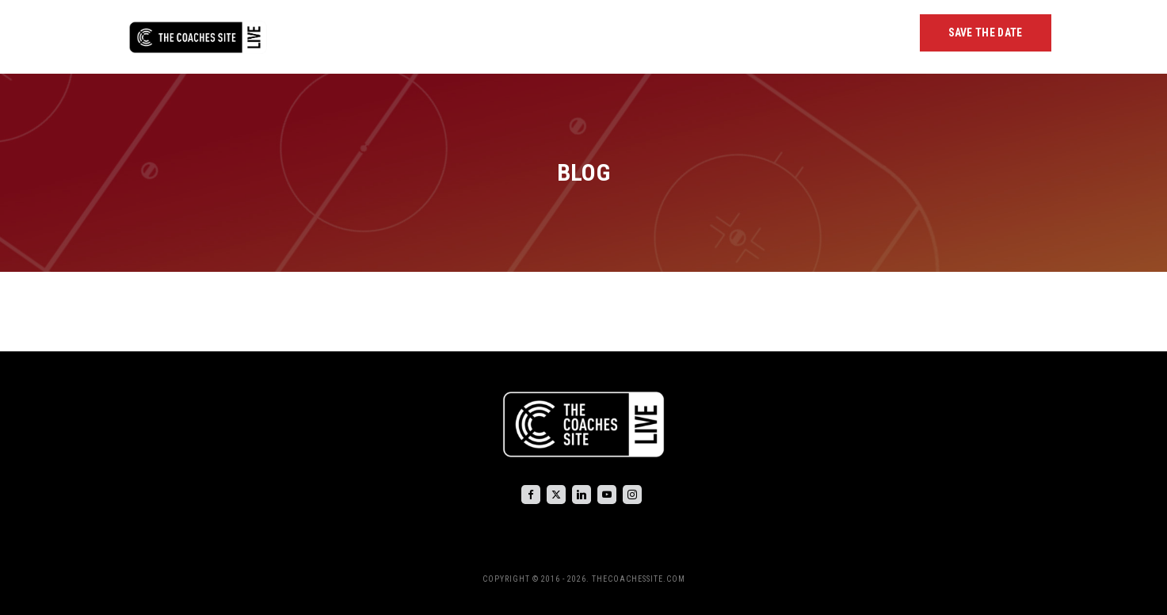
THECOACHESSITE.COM (638, 579)
